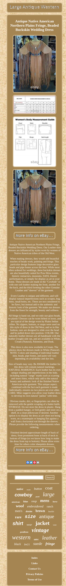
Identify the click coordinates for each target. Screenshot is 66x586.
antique (46, 516)
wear (29, 524)
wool (20, 506)
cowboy (23, 494)
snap (34, 501)
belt (27, 544)
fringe (50, 544)
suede (37, 544)
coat (48, 488)
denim (29, 511)
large (48, 494)
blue (25, 501)
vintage (40, 530)
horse (55, 501)
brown (40, 511)
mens (44, 500)
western (21, 537)
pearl (37, 497)
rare (18, 517)
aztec (36, 539)
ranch (50, 506)
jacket (42, 523)
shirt (18, 523)
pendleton (24, 532)
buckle (51, 511)
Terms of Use (34, 579)
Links (34, 563)
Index (34, 557)
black (17, 544)
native (19, 489)
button (38, 488)
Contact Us (34, 568)
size (30, 516)
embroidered (35, 506)
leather (49, 538)
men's (18, 511)
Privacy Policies (34, 574)
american (16, 502)
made (29, 490)
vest (55, 525)
